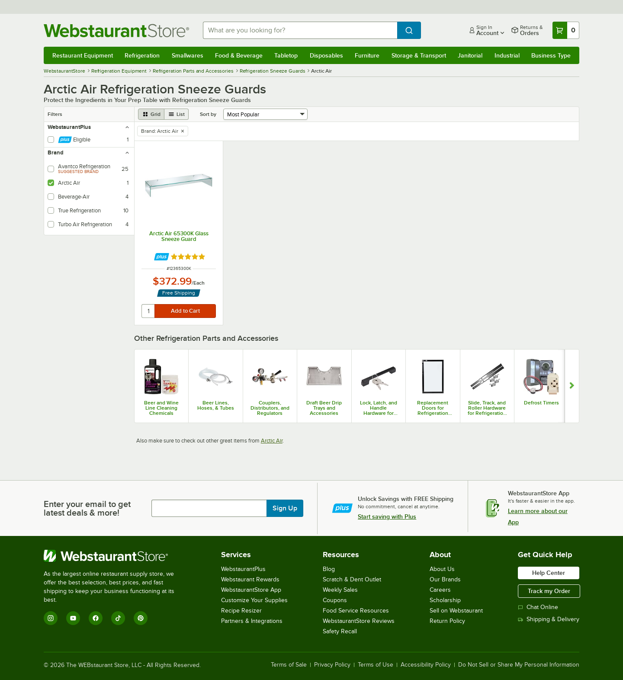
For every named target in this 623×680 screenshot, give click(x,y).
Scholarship (445, 600)
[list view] (176, 114)
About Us (442, 569)
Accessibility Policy (426, 665)
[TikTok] (118, 618)
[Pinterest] (141, 618)
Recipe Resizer (241, 610)
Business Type (551, 55)
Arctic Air (272, 440)
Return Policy (447, 621)
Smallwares (187, 55)
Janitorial (470, 55)
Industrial (507, 55)
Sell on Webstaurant (456, 610)
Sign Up (285, 508)
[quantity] (148, 311)
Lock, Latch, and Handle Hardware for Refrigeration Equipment (378, 408)
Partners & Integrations (252, 621)
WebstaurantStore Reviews (359, 621)
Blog (329, 569)
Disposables (326, 55)
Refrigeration (142, 55)
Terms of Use (375, 665)
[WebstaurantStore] (115, 556)
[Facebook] (96, 618)
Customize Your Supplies (254, 600)
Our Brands (445, 579)
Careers (440, 590)
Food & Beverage (239, 55)
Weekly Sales (340, 590)
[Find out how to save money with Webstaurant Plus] (161, 256)
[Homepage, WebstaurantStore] (116, 30)
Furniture (367, 55)
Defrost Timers (541, 402)
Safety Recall (340, 631)
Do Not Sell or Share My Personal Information (518, 665)
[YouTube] (73, 618)
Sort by (208, 114)
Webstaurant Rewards (250, 579)
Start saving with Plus (387, 516)
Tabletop (286, 55)
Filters (55, 114)
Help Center (548, 572)
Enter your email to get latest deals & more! (87, 508)
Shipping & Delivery (548, 619)
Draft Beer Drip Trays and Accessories (324, 408)
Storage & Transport (419, 55)
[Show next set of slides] (572, 386)
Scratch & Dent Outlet (352, 579)
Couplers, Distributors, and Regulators (269, 408)
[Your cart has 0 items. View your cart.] (565, 30)
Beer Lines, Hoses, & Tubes (215, 405)
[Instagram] (51, 618)
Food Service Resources (356, 610)
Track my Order (549, 590)
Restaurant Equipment (82, 55)
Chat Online (538, 607)
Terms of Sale (289, 665)
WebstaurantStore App (251, 590)
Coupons (335, 600)
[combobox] (300, 30)
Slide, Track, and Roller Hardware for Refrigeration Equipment (487, 408)
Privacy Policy (332, 665)
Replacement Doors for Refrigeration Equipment (432, 408)
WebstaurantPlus (243, 569)
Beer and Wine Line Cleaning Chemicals (161, 408)
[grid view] (151, 114)
